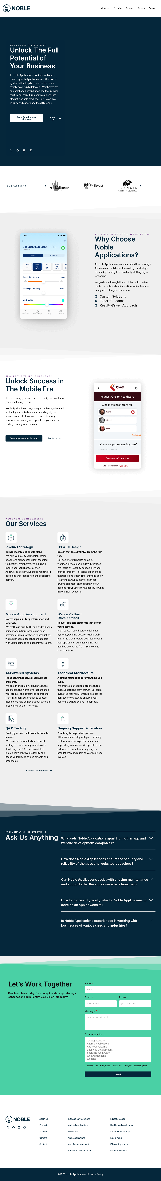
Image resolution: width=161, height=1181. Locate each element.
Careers (141, 8)
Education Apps (117, 1119)
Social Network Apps (117, 1052)
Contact (152, 8)
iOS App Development (79, 1119)
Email (88, 997)
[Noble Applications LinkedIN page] (24, 150)
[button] (45, 186)
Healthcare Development (122, 1125)
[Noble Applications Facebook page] (13, 1127)
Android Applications (117, 1043)
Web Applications (117, 1055)
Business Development (117, 1049)
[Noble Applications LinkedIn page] (19, 1127)
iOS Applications (117, 1040)
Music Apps (116, 1138)
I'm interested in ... (95, 1034)
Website (117, 1058)
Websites (73, 1131)
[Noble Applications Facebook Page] (18, 150)
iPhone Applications (120, 1144)
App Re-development (78, 1144)
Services (129, 8)
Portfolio (118, 8)
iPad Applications (118, 1150)
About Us (105, 8)
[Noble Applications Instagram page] (31, 150)
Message (90, 1011)
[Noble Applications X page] (11, 150)
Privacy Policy (95, 1174)
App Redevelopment (117, 1046)
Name (88, 983)
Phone (122, 997)
